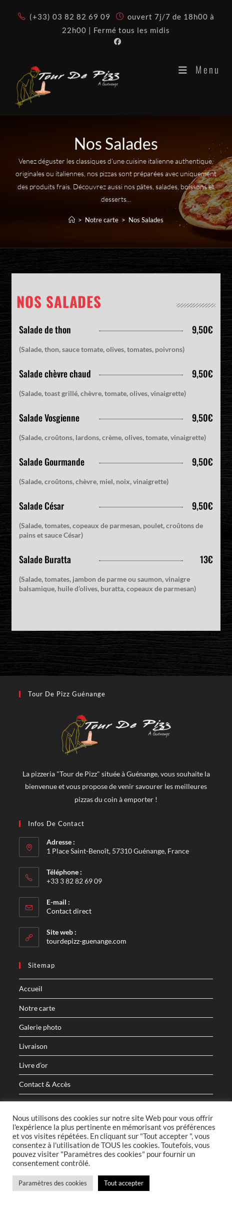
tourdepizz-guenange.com (86, 941)
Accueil (30, 988)
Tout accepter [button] (124, 1183)
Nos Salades (146, 220)
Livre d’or (33, 1065)
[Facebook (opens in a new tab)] (116, 41)
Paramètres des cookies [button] (52, 1183)
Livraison (33, 1046)
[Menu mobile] (199, 69)
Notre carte (37, 1008)
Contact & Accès (44, 1084)
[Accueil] (71, 220)
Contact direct (69, 911)
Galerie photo (40, 1027)
